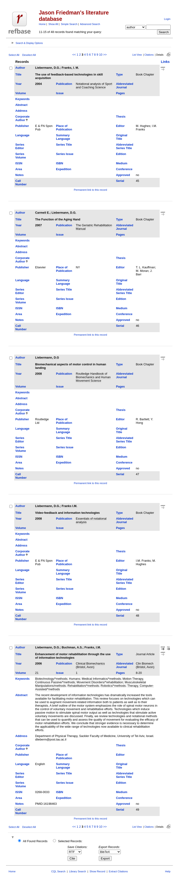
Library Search (77, 871)
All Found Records (35, 841)
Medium (121, 163)
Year (18, 84)
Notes (19, 175)
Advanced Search (90, 24)
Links (165, 62)
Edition (121, 154)
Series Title (64, 144)
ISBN (59, 163)
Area (18, 169)
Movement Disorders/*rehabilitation (100, 682)
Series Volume (20, 155)
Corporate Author (22, 118)
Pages (120, 93)
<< (74, 54)
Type (119, 74)
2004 (38, 84)
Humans (74, 678)
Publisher (22, 126)
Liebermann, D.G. (47, 67)
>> (105, 54)
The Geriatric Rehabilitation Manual (94, 226)
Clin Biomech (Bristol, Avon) (145, 665)
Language (22, 135)
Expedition (63, 169)
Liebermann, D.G (47, 357)
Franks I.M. (69, 506)
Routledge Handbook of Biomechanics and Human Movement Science (93, 377)
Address (21, 110)
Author (20, 67)
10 (100, 54)
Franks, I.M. (92, 647)
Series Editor (19, 146)
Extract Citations (118, 871)
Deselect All (29, 55)
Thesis (121, 116)
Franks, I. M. (70, 67)
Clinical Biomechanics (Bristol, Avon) (90, 665)
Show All (53, 24)
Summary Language (63, 136)
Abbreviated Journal (124, 85)
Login (167, 19)
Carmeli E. (42, 212)
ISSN (18, 163)
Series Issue (64, 154)
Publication (64, 84)
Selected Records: (70, 841)
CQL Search (58, 871)
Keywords (22, 99)
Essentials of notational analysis (91, 520)
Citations (149, 55)
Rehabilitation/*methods (83, 685)
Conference (124, 169)
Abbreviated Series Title (124, 146)
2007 (38, 225)
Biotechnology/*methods (51, 678)
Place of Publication (64, 127)
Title (18, 74)
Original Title (121, 136)
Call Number (21, 182)
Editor (120, 126)
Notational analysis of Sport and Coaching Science (94, 85)
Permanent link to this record (90, 189)
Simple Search (69, 24)
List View (137, 55)
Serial (120, 181)
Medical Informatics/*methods (101, 678)
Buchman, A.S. (72, 647)
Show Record (97, 871)
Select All (14, 55)
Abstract (21, 105)
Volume (20, 93)
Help (167, 871)
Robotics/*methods (113, 685)
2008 (38, 373)
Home (42, 24)
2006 (38, 663)
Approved (123, 175)
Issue (60, 93)
